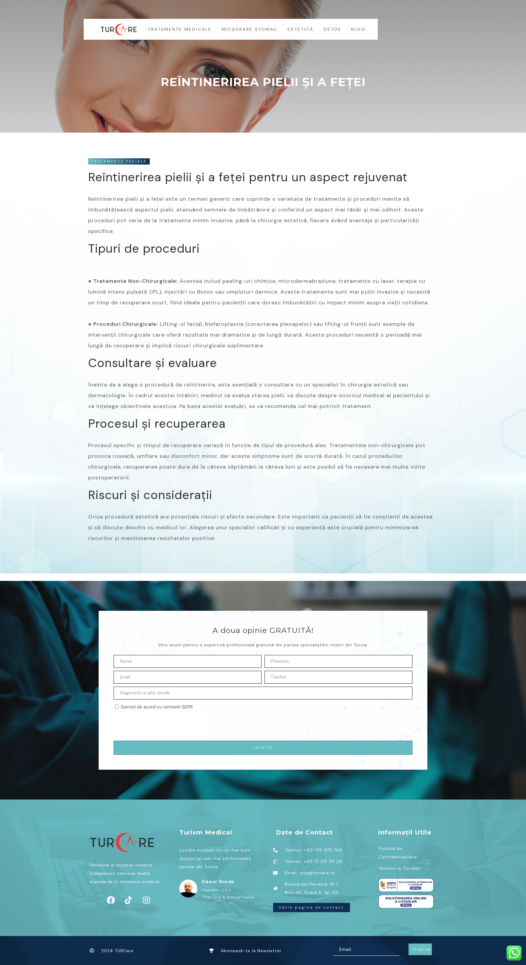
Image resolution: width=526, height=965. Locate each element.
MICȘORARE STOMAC (250, 29)
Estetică (301, 29)
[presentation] (159, 726)
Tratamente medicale (180, 29)
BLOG (358, 29)
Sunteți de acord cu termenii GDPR (157, 707)
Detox (332, 29)
